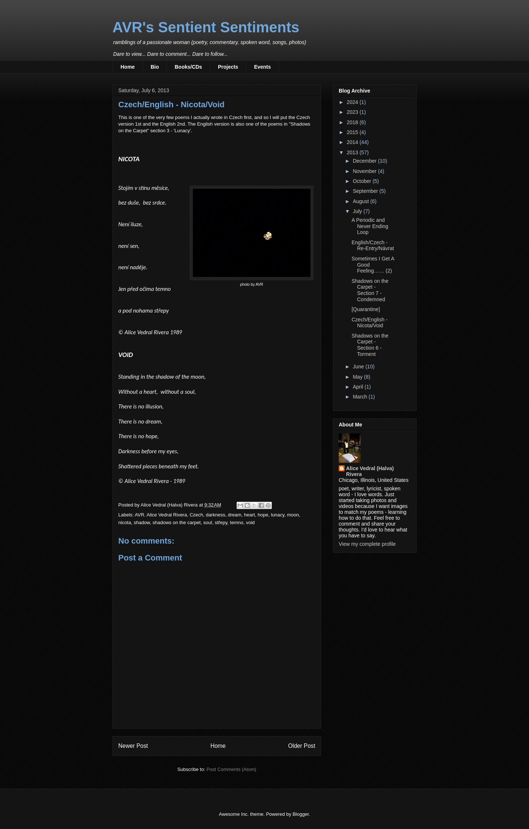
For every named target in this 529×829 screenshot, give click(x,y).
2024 (353, 102)
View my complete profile (367, 544)
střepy (221, 522)
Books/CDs (188, 67)
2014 (353, 142)
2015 (353, 132)
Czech (196, 515)
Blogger (300, 814)
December (365, 161)
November (365, 171)
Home (127, 67)
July (358, 211)
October (363, 181)
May (358, 377)
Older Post (301, 746)
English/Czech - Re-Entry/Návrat (373, 245)
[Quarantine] (366, 309)
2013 (353, 152)
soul (207, 522)
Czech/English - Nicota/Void (370, 323)
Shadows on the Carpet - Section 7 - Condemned (370, 290)
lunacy (277, 515)
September (366, 191)
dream (234, 515)
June (359, 367)
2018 (353, 122)
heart (249, 515)
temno (236, 522)
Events (262, 67)
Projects (228, 67)
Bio (155, 67)
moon (293, 515)
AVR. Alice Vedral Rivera (161, 515)
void (250, 522)
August (361, 201)
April (358, 387)
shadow (142, 522)
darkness (215, 515)
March (360, 397)
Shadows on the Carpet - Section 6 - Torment (370, 345)
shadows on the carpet (176, 522)
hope (263, 515)
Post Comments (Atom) (231, 769)
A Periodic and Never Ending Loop (370, 226)
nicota (124, 522)
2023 (353, 112)
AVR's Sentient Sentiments (205, 27)
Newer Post (133, 746)
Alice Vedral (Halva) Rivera (370, 471)
